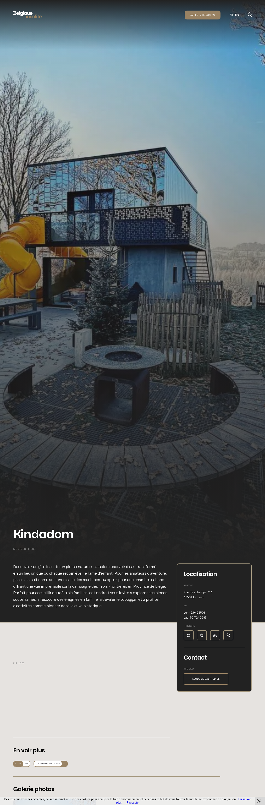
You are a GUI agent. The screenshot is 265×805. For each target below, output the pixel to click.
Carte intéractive (203, 14)
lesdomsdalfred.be (206, 678)
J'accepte (133, 802)
